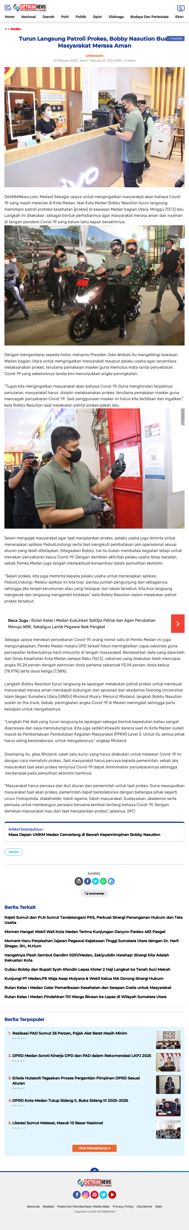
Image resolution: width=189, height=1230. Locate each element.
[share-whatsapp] (103, 881)
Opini (97, 17)
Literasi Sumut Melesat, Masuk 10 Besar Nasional (57, 1123)
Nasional (28, 17)
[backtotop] (94, 1172)
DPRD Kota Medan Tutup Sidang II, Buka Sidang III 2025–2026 (70, 1100)
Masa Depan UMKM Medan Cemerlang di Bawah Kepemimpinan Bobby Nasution (84, 834)
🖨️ (78, 881)
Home (10, 17)
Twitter (105, 1197)
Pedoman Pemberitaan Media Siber (83, 1206)
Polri (65, 17)
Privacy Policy (123, 1206)
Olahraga (116, 17)
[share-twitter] (95, 881)
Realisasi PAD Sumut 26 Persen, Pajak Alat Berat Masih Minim (69, 1033)
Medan (14, 852)
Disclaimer (144, 1206)
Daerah (48, 17)
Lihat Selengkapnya (95, 1148)
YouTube (115, 1197)
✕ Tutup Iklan (175, 38)
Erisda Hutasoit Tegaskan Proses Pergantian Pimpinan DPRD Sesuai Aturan (76, 1081)
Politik (81, 17)
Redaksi (48, 1206)
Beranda (33, 1206)
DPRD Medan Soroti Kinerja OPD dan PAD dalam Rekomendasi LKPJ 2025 (81, 1055)
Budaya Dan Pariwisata (149, 17)
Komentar (94, 893)
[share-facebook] (87, 881)
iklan (158, 1206)
